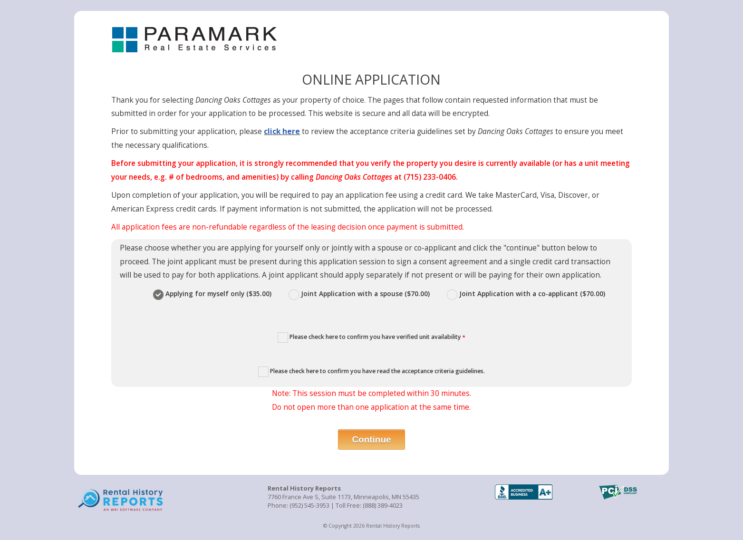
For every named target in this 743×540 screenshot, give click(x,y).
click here (282, 131)
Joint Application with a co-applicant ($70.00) (526, 293)
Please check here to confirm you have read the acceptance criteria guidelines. (371, 371)
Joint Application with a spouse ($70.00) (360, 293)
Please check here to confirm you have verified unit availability (371, 337)
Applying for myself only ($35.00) (213, 293)
